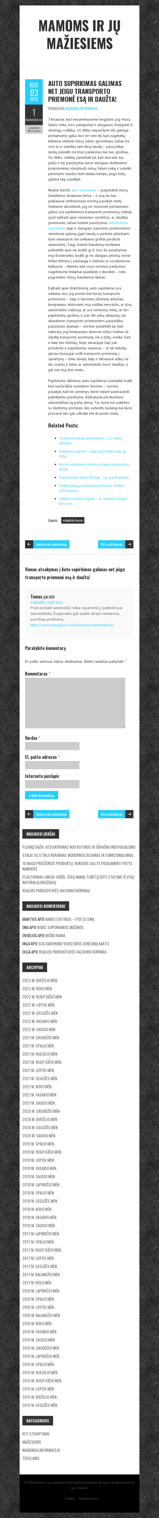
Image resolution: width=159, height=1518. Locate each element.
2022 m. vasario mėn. (40, 1021)
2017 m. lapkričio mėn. (41, 1233)
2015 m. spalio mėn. (38, 1364)
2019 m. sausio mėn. (39, 1176)
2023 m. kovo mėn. (37, 988)
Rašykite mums (88, 1498)
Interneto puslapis (42, 776)
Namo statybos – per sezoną (69, 919)
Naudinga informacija (81, 108)
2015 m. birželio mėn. (39, 1397)
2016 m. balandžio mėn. (41, 1315)
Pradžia (70, 1498)
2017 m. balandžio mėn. (41, 1274)
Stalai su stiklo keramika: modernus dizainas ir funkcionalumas (77, 855)
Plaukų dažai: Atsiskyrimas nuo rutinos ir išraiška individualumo (78, 847)
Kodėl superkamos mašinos (60, 927)
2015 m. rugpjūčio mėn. (42, 1380)
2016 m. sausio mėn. (39, 1340)
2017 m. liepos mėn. (38, 1258)
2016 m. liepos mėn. (38, 1307)
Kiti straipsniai (36, 1434)
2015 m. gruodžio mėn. (41, 1348)
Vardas (32, 738)
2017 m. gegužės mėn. (40, 1266)
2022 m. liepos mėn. (38, 1005)
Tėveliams (30, 1458)
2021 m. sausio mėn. (39, 1103)
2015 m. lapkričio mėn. (41, 1356)
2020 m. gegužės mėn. (40, 1127)
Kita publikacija (112, 544)
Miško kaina (55, 935)
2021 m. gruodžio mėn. (41, 1037)
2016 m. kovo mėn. (37, 1323)
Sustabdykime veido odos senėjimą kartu (73, 943)
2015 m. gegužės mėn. (40, 1405)
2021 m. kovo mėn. (37, 1086)
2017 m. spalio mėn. (38, 1242)
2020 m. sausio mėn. (39, 1135)
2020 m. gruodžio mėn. (41, 1111)
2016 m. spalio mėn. (38, 1299)
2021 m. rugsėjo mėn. (40, 1054)
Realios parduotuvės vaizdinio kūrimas (56, 890)
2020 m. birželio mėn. (40, 1119)
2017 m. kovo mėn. (37, 1282)
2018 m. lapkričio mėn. (41, 1184)
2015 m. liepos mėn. (38, 1389)
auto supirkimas (83, 190)
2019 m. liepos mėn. (38, 1160)
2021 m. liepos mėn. (38, 1070)
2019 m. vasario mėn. (39, 1168)
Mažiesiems (31, 1442)
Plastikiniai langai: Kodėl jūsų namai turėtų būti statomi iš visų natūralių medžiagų (78, 879)
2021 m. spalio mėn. (38, 1046)
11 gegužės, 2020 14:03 (46, 602)
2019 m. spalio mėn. (38, 1144)
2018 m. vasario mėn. (39, 1217)
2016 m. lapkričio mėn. (41, 1291)
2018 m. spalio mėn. (38, 1193)
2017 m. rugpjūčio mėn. (42, 1250)
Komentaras (34, 119)
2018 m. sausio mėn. (39, 1225)
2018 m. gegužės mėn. (40, 1201)
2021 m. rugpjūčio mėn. (42, 1062)
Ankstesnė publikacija (51, 544)
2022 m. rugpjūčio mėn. (42, 997)
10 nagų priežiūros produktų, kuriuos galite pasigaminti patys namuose (77, 866)
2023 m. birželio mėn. (40, 980)
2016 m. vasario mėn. (39, 1331)
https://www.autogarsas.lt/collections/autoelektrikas (72, 624)
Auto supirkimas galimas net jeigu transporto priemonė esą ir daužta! (85, 91)
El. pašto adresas (42, 757)
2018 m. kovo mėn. (37, 1209)
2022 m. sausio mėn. (39, 1029)
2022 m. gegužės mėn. (40, 1013)
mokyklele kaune (73, 520)
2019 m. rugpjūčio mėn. (42, 1152)
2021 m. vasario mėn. (39, 1095)
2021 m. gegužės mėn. (40, 1078)
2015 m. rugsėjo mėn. (40, 1372)
